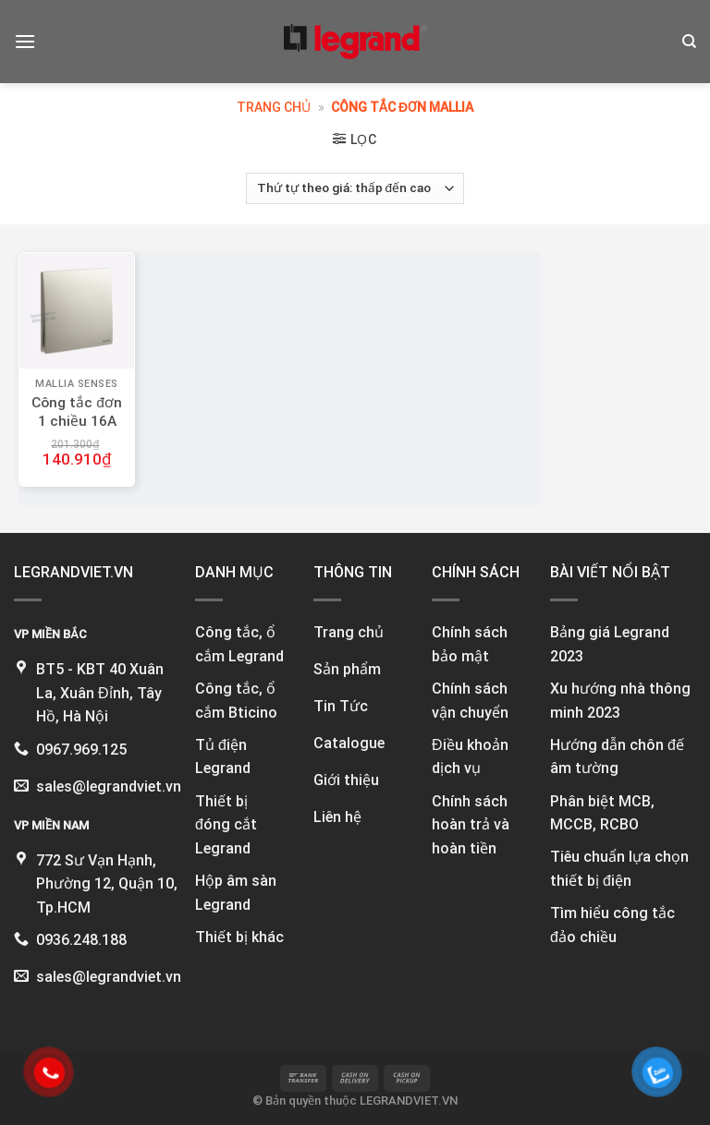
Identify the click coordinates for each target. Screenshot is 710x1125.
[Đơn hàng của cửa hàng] (354, 188)
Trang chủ (274, 107)
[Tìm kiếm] (689, 41)
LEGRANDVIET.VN (409, 1100)
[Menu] (25, 41)
